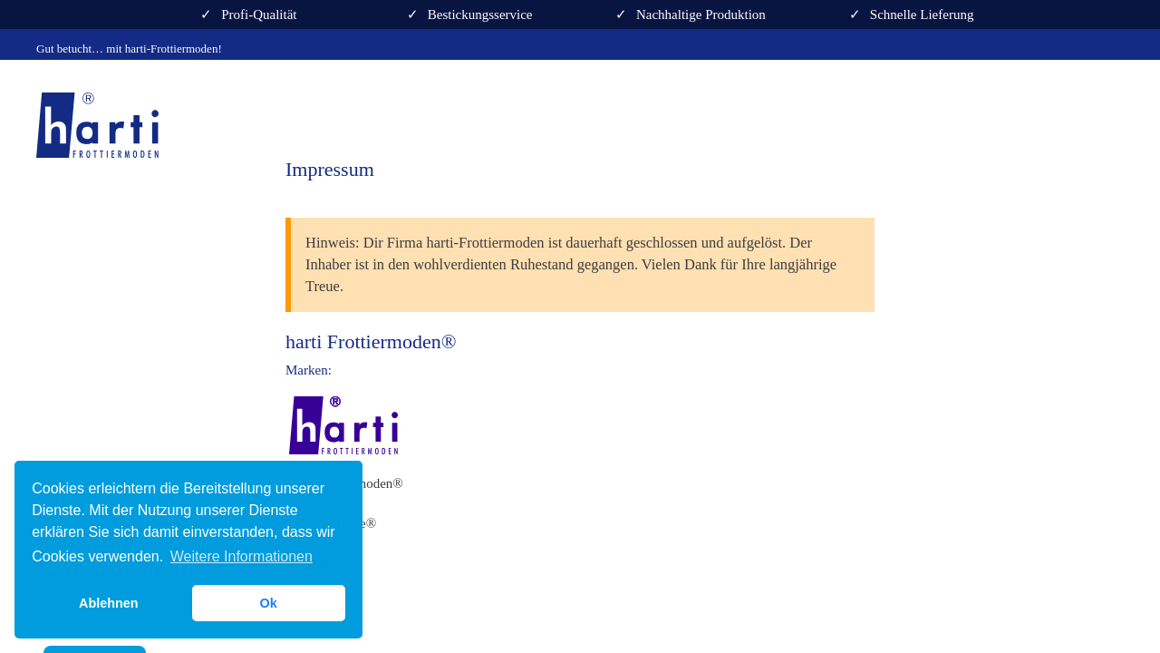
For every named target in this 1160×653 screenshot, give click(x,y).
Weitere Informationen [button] (241, 556)
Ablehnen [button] (109, 603)
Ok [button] (268, 603)
